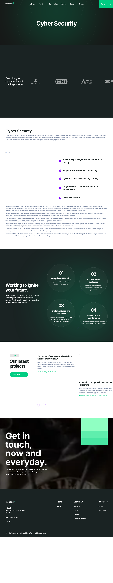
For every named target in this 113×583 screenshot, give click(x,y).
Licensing (43, 533)
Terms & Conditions (80, 519)
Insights (100, 506)
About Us (77, 506)
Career (76, 510)
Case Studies (102, 510)
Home (59, 506)
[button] (41, 4)
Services (76, 515)
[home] (9, 4)
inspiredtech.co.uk (11, 517)
